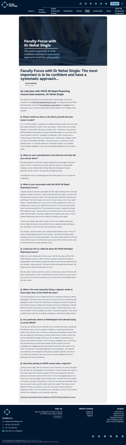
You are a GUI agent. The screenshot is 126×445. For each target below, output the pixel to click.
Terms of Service (37, 440)
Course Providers (43, 11)
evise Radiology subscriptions (50, 105)
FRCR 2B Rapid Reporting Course (44, 102)
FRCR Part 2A (119, 414)
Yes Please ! (58, 417)
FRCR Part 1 (119, 412)
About (109, 11)
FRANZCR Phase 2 (117, 418)
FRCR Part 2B (119, 416)
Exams (32, 11)
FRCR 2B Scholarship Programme (119, 11)
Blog (87, 11)
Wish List (90, 414)
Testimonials (98, 11)
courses (66, 105)
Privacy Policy (28, 440)
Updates (90, 416)
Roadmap (89, 412)
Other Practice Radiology (115, 421)
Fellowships (68, 11)
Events (79, 11)
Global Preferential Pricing (55, 11)
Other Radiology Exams (115, 420)
